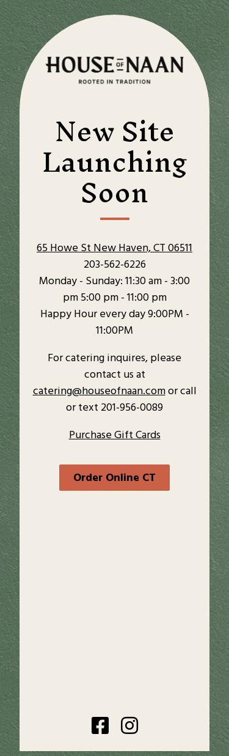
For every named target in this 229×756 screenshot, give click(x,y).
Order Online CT (114, 478)
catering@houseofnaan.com (99, 391)
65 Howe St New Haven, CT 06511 (114, 248)
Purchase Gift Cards (115, 435)
